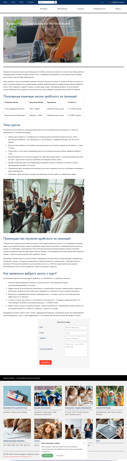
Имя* (41, 327)
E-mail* (41, 332)
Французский (15, 411)
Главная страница (9, 377)
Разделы (44, 8)
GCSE (74, 411)
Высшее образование (42, 407)
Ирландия (99, 413)
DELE (24, 444)
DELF (17, 444)
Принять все (47, 455)
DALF (21, 444)
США (108, 411)
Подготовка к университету (42, 413)
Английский (6, 411)
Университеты (100, 8)
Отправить (45, 361)
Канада (113, 411)
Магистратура (47, 411)
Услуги (21, 2)
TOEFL (9, 444)
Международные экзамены (13, 440)
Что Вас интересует (46, 348)
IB (65, 411)
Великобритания (101, 411)
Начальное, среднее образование (77, 407)
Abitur (67, 413)
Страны (80, 8)
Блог (98, 440)
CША (35, 444)
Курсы (118, 8)
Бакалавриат (38, 411)
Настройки (60, 455)
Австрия (119, 411)
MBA (54, 411)
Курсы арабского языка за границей (28, 377)
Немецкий (24, 411)
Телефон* (42, 338)
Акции (5, 2)
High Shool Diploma (82, 411)
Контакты (31, 2)
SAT (28, 444)
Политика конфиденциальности (13, 455)
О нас (13, 2)
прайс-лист (27, 455)
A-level (69, 411)
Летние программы (103, 407)
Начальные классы (75, 413)
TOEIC (13, 444)
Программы (62, 8)
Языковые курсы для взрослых (15, 407)
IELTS (4, 444)
